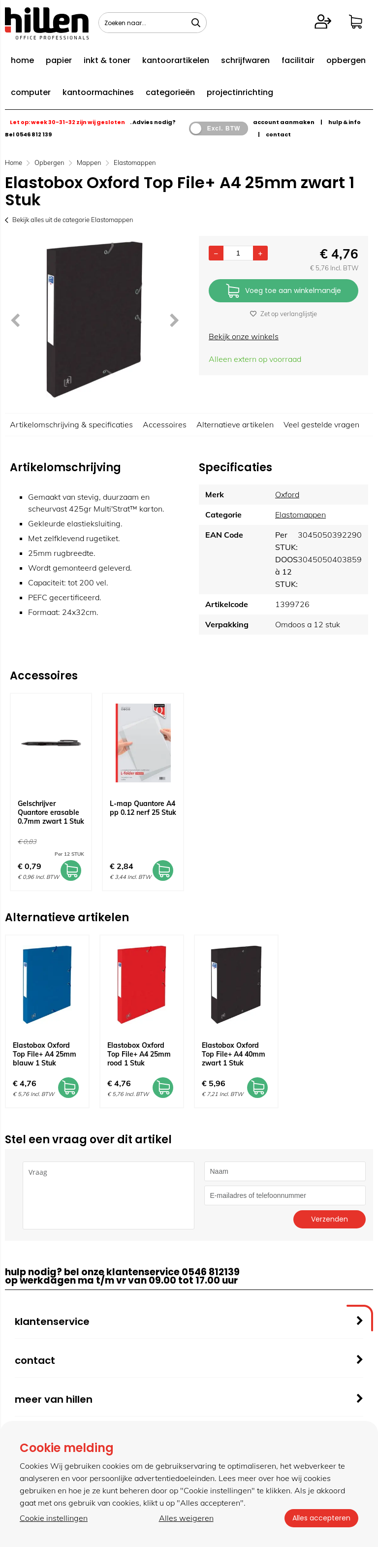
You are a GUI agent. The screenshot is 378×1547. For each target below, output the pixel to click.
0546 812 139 (34, 134)
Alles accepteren (321, 1518)
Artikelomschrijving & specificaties (71, 424)
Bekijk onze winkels (244, 336)
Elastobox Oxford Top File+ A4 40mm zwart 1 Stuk (233, 1054)
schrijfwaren (245, 60)
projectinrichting (240, 92)
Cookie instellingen (54, 1518)
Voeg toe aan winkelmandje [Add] (283, 291)
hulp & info (344, 122)
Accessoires (165, 424)
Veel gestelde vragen (321, 424)
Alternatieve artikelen (235, 424)
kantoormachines (98, 92)
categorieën (170, 92)
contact (278, 134)
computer (31, 92)
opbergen (346, 60)
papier (59, 60)
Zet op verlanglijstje (283, 314)
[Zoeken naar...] (196, 22)
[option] (94, 319)
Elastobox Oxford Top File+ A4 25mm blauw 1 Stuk (44, 1054)
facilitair (298, 60)
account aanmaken (284, 122)
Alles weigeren (186, 1518)
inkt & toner (107, 60)
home (22, 60)
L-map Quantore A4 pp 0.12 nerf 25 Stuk (143, 808)
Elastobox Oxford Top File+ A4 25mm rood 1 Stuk (139, 1054)
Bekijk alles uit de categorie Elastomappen (69, 220)
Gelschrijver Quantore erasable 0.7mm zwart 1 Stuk (51, 812)
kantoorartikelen (175, 60)
